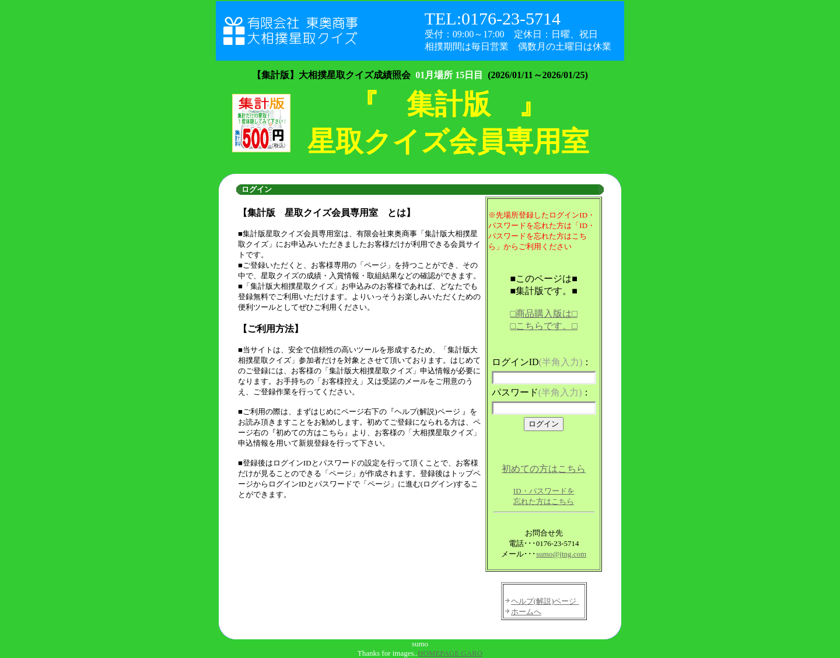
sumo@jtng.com (561, 554)
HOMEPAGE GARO (450, 653)
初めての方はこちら (544, 469)
